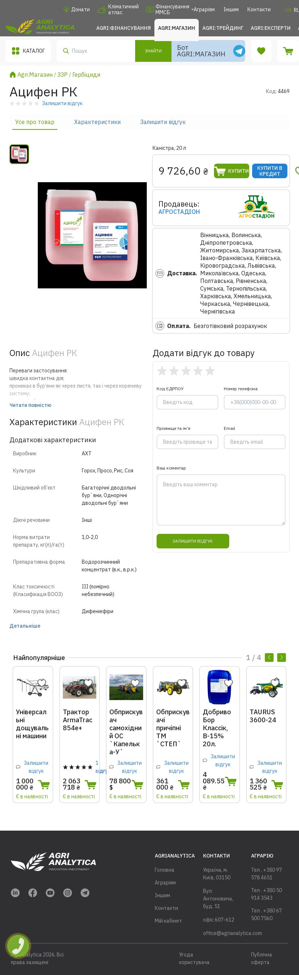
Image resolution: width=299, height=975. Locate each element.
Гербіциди (86, 74)
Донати (76, 9)
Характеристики (97, 121)
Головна (164, 870)
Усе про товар (34, 121)
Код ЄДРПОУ (170, 388)
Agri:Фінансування (123, 28)
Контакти (259, 9)
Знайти (153, 50)
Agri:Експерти (271, 28)
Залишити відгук (163, 121)
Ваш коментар (171, 468)
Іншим (231, 9)
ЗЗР (62, 74)
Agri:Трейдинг (222, 28)
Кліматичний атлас (118, 9)
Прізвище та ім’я (173, 428)
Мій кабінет (168, 921)
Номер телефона (241, 388)
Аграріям (204, 9)
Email (229, 428)
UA (288, 10)
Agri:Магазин (176, 28)
